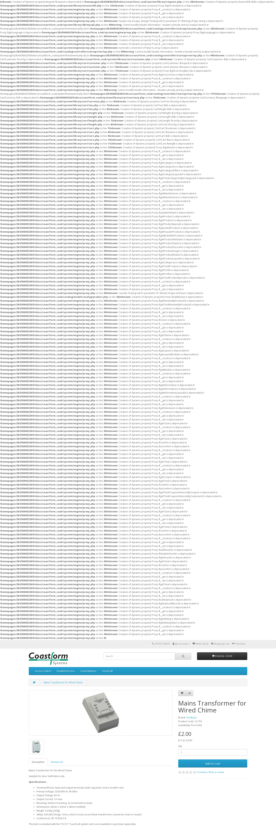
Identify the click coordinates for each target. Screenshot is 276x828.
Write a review (216, 772)
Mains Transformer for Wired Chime (63, 682)
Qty (180, 746)
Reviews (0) (57, 762)
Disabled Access (66, 671)
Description (38, 762)
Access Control (43, 671)
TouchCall (107, 671)
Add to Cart (212, 763)
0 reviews (201, 772)
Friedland (191, 717)
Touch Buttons (88, 671)
